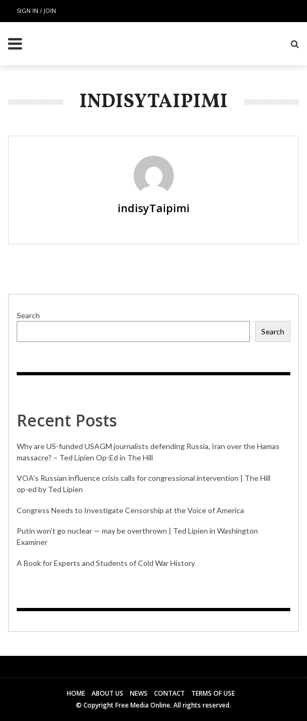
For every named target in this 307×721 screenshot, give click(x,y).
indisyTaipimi (153, 208)
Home (76, 693)
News (139, 693)
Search (28, 315)
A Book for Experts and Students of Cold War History (106, 563)
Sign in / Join (36, 10)
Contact (169, 693)
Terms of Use (213, 693)
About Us (107, 693)
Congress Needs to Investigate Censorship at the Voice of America (130, 510)
